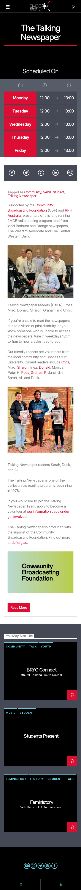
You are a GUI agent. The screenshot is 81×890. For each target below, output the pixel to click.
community (32, 192)
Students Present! (41, 736)
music (11, 712)
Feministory (16, 779)
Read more (19, 607)
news (47, 192)
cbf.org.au (19, 542)
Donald (44, 367)
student (58, 192)
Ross (25, 372)
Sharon (23, 367)
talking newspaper (22, 196)
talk (33, 646)
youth (46, 646)
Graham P (38, 372)
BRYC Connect (42, 670)
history (37, 779)
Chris (65, 362)
